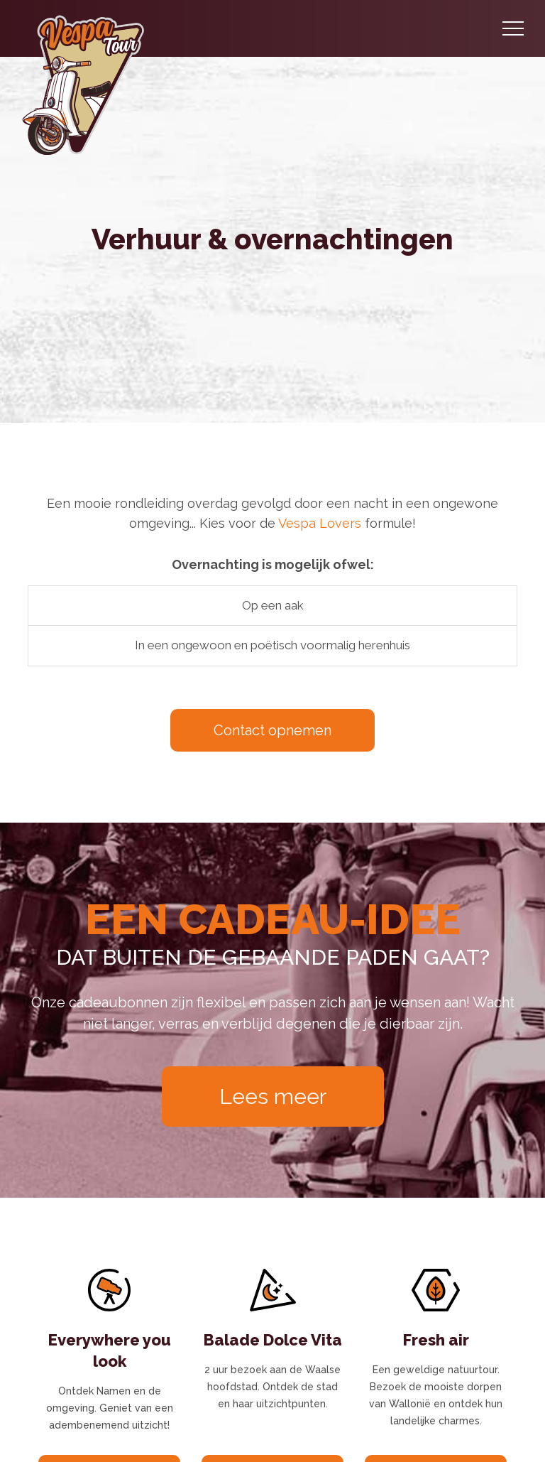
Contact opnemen (272, 730)
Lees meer (272, 1096)
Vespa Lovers (319, 523)
